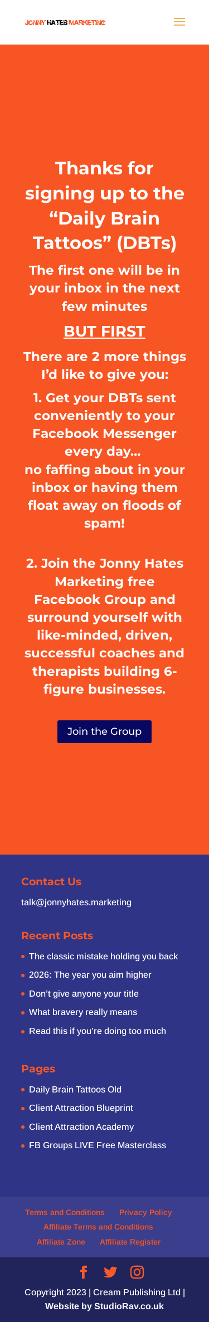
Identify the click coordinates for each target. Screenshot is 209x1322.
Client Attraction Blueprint (81, 1108)
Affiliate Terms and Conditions (98, 1226)
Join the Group (104, 731)
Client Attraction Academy (81, 1126)
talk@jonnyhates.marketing (76, 902)
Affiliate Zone (61, 1241)
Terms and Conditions (65, 1212)
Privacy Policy (145, 1212)
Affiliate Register (130, 1241)
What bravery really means (83, 1012)
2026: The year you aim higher (90, 974)
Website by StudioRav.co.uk (104, 1306)
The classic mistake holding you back (103, 956)
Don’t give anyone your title (84, 993)
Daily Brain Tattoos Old (75, 1089)
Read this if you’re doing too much (97, 1031)
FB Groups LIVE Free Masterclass (97, 1145)
